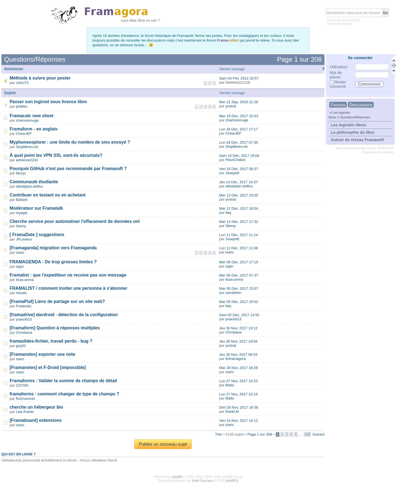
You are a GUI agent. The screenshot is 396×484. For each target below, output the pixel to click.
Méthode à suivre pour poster (40, 78)
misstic (21, 293)
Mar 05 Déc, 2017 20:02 (238, 302)
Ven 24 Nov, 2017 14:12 (238, 421)
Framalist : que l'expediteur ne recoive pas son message (68, 275)
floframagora (236, 359)
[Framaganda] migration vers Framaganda (53, 247)
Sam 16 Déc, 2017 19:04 (239, 156)
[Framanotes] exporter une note (42, 354)
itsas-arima (25, 280)
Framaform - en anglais (33, 129)
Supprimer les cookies (377, 152)
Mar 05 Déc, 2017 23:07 (238, 288)
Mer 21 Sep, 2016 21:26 (238, 102)
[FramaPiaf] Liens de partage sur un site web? (57, 301)
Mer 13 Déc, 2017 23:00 (238, 195)
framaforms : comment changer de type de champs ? (64, 394)
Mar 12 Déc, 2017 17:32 (238, 222)
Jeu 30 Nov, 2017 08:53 (238, 354)
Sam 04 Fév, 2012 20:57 (238, 78)
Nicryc (21, 173)
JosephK (233, 173)
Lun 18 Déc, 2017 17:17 (238, 129)
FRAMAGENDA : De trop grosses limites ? (53, 261)
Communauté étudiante (34, 181)
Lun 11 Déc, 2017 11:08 (238, 248)
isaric (20, 252)
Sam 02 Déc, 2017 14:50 (239, 315)
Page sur (299, 59)
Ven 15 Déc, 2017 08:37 (238, 169)
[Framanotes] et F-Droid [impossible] (48, 367)
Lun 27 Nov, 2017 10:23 (238, 381)
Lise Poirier (25, 412)
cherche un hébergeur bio (36, 407)
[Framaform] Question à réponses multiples (55, 328)
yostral (231, 106)
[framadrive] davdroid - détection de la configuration (64, 314)
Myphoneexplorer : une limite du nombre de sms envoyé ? (70, 142)
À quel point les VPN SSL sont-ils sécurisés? (56, 155)
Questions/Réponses (355, 117)
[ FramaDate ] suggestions (37, 234)
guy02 (21, 346)
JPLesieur (24, 239)
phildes (22, 106)
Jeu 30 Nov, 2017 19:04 (238, 341)
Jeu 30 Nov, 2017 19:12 (238, 328)
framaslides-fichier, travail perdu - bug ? (51, 341)
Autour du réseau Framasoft (357, 140)
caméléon (233, 293)
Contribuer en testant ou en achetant (48, 195)
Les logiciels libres (348, 125)
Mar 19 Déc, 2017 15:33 (238, 116)
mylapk (22, 213)
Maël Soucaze (202, 481)
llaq (228, 212)
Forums (338, 105)
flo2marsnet (25, 399)
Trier (218, 434)
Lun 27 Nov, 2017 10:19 (238, 394)
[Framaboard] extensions (36, 420)
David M (232, 411)
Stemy (21, 226)
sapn (20, 266)
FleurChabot (236, 160)
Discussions (360, 105)
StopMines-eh (27, 147)
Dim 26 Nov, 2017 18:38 (238, 407)
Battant (22, 200)
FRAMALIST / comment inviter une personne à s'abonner (68, 288)
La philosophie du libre (352, 132)
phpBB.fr (232, 481)
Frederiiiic (24, 306)
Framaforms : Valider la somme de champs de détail (63, 380)
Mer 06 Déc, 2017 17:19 (238, 262)
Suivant (318, 434)
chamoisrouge (27, 120)
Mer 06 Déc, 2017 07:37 (238, 275)
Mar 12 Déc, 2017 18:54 (238, 208)
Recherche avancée (339, 23)
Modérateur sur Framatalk (36, 208)
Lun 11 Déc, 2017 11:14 (238, 235)
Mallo (230, 385)
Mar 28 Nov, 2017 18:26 (238, 368)
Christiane (24, 332)
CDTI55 (22, 385)
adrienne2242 (27, 160)
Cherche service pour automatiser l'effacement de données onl (75, 221)
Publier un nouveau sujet (163, 444)
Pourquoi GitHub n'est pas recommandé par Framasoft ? (68, 168)
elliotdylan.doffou (29, 186)
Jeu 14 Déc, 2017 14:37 (238, 182)
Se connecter (360, 58)
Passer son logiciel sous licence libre (48, 101)
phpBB (177, 477)
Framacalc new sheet (31, 115)
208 (307, 434)
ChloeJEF (24, 134)
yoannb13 (24, 319)
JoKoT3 (22, 83)
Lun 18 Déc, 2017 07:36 (238, 142)
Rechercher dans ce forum (343, 20)
